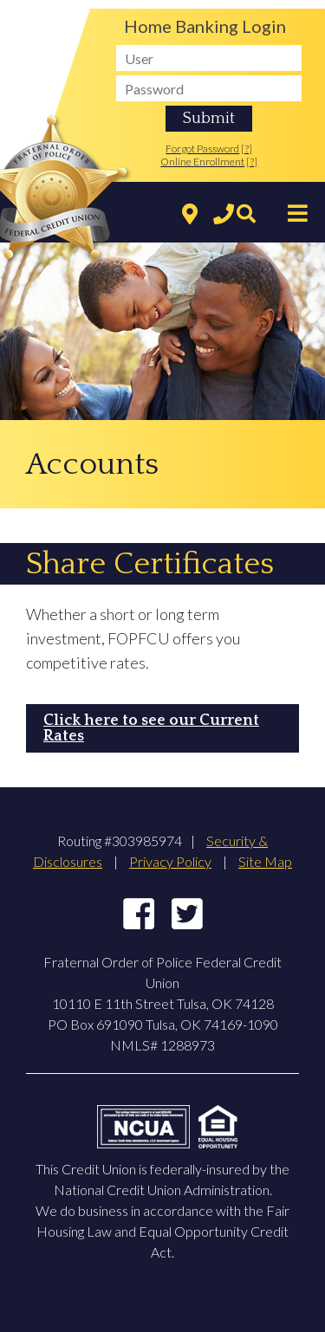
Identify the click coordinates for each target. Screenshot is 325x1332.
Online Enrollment (202, 161)
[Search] (242, 215)
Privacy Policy (170, 861)
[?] (246, 148)
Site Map (265, 861)
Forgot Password (202, 148)
